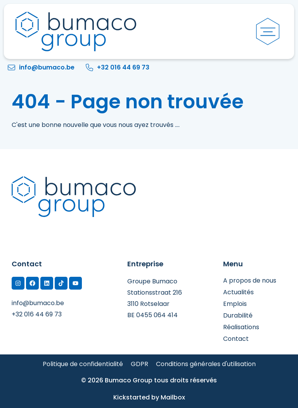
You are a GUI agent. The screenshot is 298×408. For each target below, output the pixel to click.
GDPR (139, 364)
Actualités (238, 292)
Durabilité (238, 315)
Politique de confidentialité (83, 364)
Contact (236, 339)
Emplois (235, 304)
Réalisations (241, 327)
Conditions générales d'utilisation (206, 364)
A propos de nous (249, 281)
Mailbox (173, 397)
